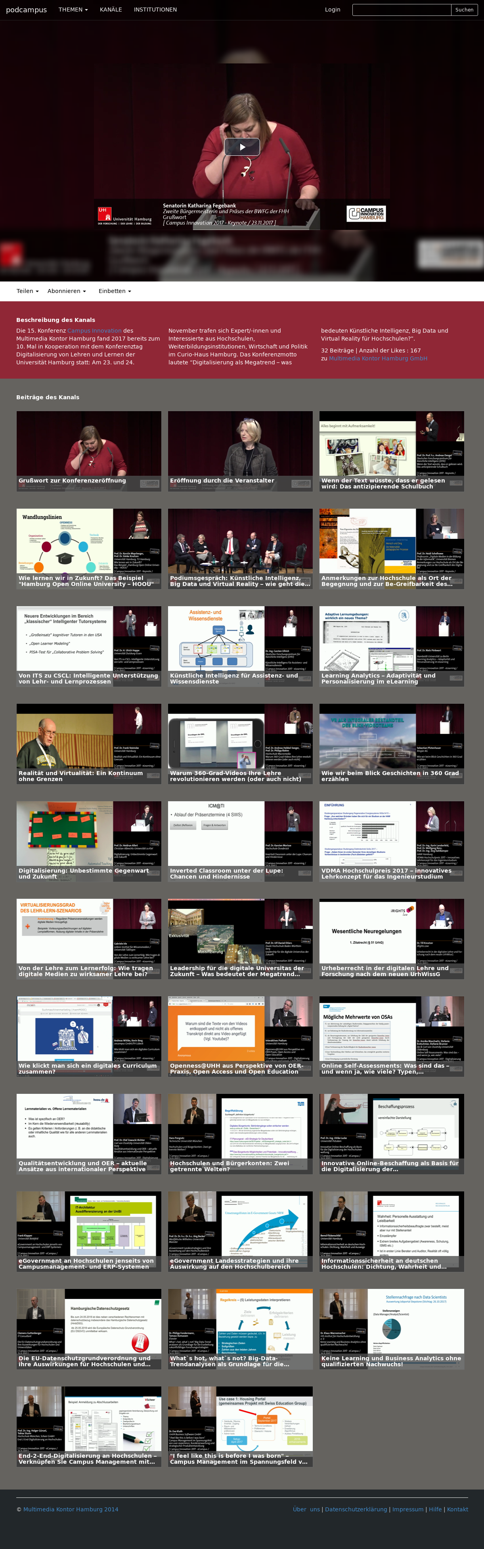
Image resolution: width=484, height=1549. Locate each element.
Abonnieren (67, 291)
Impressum (408, 1509)
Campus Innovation (94, 330)
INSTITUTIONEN (155, 9)
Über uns (306, 1509)
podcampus (26, 10)
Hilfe (435, 1509)
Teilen (28, 291)
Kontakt (457, 1509)
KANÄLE (111, 9)
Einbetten (115, 291)
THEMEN (73, 9)
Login (333, 9)
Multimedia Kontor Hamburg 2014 (71, 1509)
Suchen (464, 10)
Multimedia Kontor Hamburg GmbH (378, 358)
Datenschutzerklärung (356, 1509)
